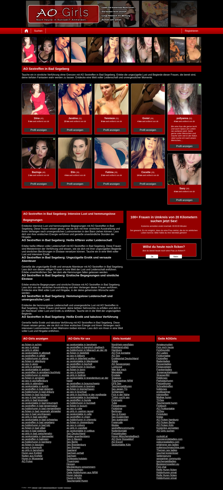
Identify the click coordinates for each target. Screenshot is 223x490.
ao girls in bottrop (76, 375)
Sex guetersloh (120, 419)
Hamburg (117, 350)
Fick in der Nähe (121, 394)
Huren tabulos (74, 475)
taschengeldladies (166, 461)
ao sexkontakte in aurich (35, 386)
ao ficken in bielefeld (78, 353)
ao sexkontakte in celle (79, 414)
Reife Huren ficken (166, 469)
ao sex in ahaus (30, 347)
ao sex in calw (74, 408)
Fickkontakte (163, 355)
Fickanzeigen (163, 366)
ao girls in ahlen (30, 350)
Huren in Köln (74, 478)
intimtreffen (162, 394)
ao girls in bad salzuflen (35, 417)
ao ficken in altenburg (33, 361)
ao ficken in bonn (76, 369)
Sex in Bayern (74, 439)
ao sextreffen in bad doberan (37, 389)
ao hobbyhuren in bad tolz (36, 425)
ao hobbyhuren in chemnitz (81, 419)
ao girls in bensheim (33, 450)
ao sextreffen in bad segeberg (38, 422)
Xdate (115, 361)
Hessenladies (163, 364)
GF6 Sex (116, 383)
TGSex (160, 400)
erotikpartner (163, 392)
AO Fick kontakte (121, 353)
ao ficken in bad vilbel (33, 428)
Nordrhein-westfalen (123, 344)
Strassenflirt (162, 375)
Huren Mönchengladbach (125, 436)
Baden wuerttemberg (78, 436)
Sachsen (71, 455)
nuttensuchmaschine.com (170, 447)
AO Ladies (162, 353)
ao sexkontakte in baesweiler (37, 436)
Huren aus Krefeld (32, 453)
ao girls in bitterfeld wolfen (81, 358)
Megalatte (117, 372)
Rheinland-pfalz (120, 347)
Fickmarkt (117, 400)
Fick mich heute (165, 347)
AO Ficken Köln (165, 425)
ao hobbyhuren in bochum (81, 366)
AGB (40, 487)
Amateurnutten (164, 344)
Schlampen (118, 392)
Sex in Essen (119, 414)
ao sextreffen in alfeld (33, 355)
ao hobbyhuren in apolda (35, 375)
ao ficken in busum (77, 405)
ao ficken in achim (32, 344)
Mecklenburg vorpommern (81, 467)
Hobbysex (161, 378)
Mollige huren (163, 397)
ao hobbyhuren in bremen (81, 386)
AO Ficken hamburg (167, 419)
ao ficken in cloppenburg (80, 422)
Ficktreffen (162, 358)
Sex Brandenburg (76, 444)
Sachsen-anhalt (75, 453)
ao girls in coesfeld (77, 428)
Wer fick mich (119, 369)
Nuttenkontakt (119, 430)
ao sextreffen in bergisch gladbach (85, 347)
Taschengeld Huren (77, 480)
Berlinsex (117, 411)
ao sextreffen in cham (78, 417)
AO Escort (117, 442)
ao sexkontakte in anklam (36, 369)
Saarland (72, 450)
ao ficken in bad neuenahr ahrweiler (41, 411)
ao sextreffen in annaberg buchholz (41, 372)
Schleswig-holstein (77, 458)
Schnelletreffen (164, 386)
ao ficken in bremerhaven (80, 389)
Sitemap (34, 487)
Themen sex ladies (166, 450)
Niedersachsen (75, 469)
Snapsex (116, 378)
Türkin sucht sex (120, 397)
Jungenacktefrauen (166, 372)
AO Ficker (27, 461)
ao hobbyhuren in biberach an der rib (87, 350)
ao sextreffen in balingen (35, 439)
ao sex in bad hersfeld (34, 397)
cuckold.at (162, 436)
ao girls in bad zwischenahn (37, 433)
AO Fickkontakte (165, 408)
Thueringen (73, 461)
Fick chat (161, 467)
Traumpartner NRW (122, 380)
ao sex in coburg (76, 425)
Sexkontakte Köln (121, 444)
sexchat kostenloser (167, 453)
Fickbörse (117, 408)
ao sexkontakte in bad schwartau (40, 419)
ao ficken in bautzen (33, 444)
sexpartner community (168, 458)
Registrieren (191, 31)
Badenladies (163, 361)
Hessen (71, 464)
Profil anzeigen (39, 130)
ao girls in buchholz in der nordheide (86, 394)
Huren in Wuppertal (32, 458)
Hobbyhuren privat (166, 472)
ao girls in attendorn (33, 383)
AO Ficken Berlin (165, 422)
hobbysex (161, 389)
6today (115, 425)
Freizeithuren (163, 383)
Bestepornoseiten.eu (167, 464)
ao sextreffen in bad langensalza (39, 405)
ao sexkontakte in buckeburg (82, 397)
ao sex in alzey (30, 364)
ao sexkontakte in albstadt (36, 353)
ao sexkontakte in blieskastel (82, 361)
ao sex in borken (76, 372)
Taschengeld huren (166, 403)
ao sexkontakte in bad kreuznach (40, 403)
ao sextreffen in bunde (79, 400)
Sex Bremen (73, 447)
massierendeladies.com (169, 439)
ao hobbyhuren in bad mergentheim (41, 408)
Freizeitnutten (119, 433)
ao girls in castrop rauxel (80, 411)
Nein (175, 256)
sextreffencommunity (123, 428)
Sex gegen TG (119, 389)
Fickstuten (162, 414)
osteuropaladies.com (167, 442)
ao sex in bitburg (76, 355)
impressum (67, 487)
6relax (159, 417)
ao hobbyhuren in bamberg (36, 442)
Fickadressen (119, 405)
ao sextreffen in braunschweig (83, 383)
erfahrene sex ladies (167, 444)
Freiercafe (117, 422)
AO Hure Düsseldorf (123, 439)
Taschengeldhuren (122, 386)
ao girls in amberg (31, 366)
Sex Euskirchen (120, 417)
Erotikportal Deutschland (125, 358)
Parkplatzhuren (164, 380)
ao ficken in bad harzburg (36, 394)
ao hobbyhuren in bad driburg (38, 392)
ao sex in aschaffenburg (35, 380)
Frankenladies (164, 369)
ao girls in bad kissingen (35, 400)
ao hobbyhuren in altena (35, 358)
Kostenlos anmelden (167, 428)
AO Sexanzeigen (121, 364)
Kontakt (60, 487)
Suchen (38, 31)
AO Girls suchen (165, 430)
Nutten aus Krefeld (32, 455)
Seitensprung (163, 455)
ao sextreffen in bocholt (79, 364)
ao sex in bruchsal (77, 392)
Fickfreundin (163, 350)
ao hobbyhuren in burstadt (81, 403)
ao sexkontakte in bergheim (82, 344)
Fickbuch (161, 405)
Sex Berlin (72, 442)
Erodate (116, 375)
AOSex (160, 411)
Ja (152, 256)
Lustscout (117, 366)
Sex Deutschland (76, 433)
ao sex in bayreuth (32, 447)
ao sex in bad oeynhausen (36, 414)
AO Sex (116, 355)
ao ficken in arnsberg (33, 378)
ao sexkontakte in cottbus (81, 430)
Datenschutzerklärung (50, 487)
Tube (114, 403)
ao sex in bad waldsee (34, 430)
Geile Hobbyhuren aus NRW (82, 472)
